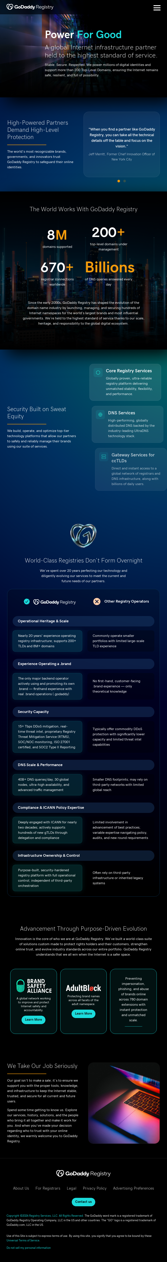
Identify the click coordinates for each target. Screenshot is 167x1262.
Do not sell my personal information (29, 1248)
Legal (71, 1188)
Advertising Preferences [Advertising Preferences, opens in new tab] (133, 1188)
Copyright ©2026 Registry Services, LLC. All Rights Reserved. (45, 1216)
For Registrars (47, 1188)
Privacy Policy (95, 1188)
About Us (21, 1188)
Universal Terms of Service (23, 1240)
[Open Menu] (157, 7)
